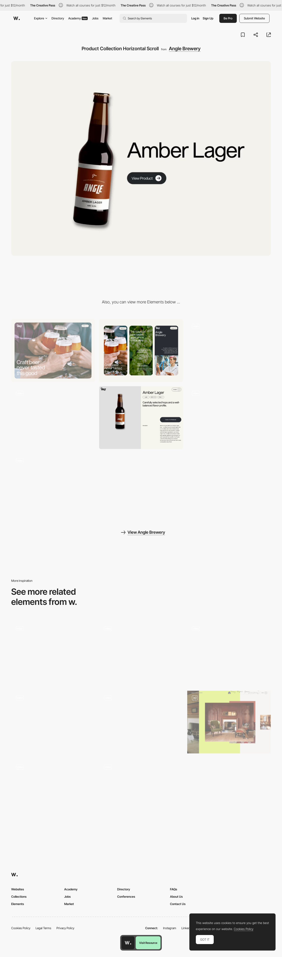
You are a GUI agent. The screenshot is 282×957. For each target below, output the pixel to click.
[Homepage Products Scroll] (53, 417)
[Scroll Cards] (229, 417)
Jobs (95, 18)
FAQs (173, 889)
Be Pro (228, 18)
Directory (57, 18)
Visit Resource (148, 942)
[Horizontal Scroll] (229, 722)
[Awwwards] (16, 18)
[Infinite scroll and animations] (53, 791)
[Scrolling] (53, 652)
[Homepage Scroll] (229, 350)
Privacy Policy (65, 928)
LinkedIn (186, 928)
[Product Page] (141, 417)
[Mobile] (141, 350)
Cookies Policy (20, 928)
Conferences (126, 896)
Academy (78, 18)
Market (107, 18)
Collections (18, 896)
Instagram (169, 928)
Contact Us (177, 904)
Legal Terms (43, 928)
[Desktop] (53, 350)
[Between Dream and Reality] (141, 652)
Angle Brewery (185, 48)
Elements (17, 904)
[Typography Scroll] (53, 722)
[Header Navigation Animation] (53, 484)
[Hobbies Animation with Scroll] (141, 791)
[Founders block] (141, 722)
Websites (17, 889)
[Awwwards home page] (128, 942)
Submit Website (254, 18)
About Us (176, 896)
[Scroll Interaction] (229, 652)
